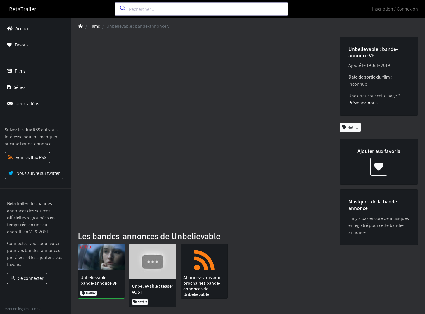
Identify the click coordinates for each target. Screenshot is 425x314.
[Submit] (122, 7)
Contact (38, 308)
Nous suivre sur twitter (34, 173)
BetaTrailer (22, 9)
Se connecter (27, 278)
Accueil (17, 28)
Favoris (17, 45)
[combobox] (201, 9)
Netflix (350, 127)
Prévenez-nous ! (364, 103)
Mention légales (17, 308)
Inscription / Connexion (395, 9)
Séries (15, 87)
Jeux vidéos (22, 104)
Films (15, 71)
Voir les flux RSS (27, 157)
